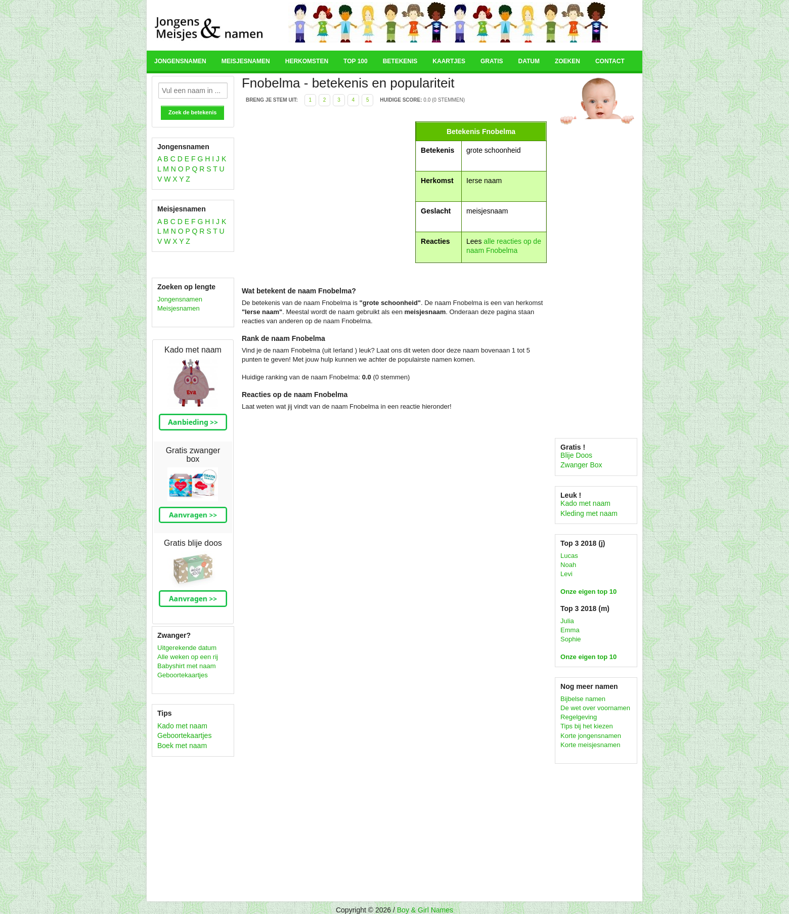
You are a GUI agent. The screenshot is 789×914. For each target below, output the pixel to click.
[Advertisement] (327, 192)
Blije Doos (576, 455)
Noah (568, 565)
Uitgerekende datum (186, 647)
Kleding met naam (589, 513)
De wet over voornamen (595, 708)
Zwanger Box (581, 465)
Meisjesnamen (246, 61)
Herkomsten (306, 61)
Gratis (491, 61)
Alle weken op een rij (187, 657)
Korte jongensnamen (590, 735)
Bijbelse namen (582, 699)
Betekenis (400, 61)
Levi (566, 574)
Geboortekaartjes (182, 675)
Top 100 (355, 61)
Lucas (569, 555)
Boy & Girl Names (425, 910)
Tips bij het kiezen (586, 726)
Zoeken (567, 61)
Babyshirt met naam (186, 666)
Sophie (570, 639)
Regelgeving (578, 717)
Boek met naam (182, 746)
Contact (610, 61)
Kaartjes (448, 61)
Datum (528, 61)
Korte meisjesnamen (590, 745)
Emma (570, 630)
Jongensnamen (180, 61)
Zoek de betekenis (192, 112)
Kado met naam (182, 726)
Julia (567, 621)
